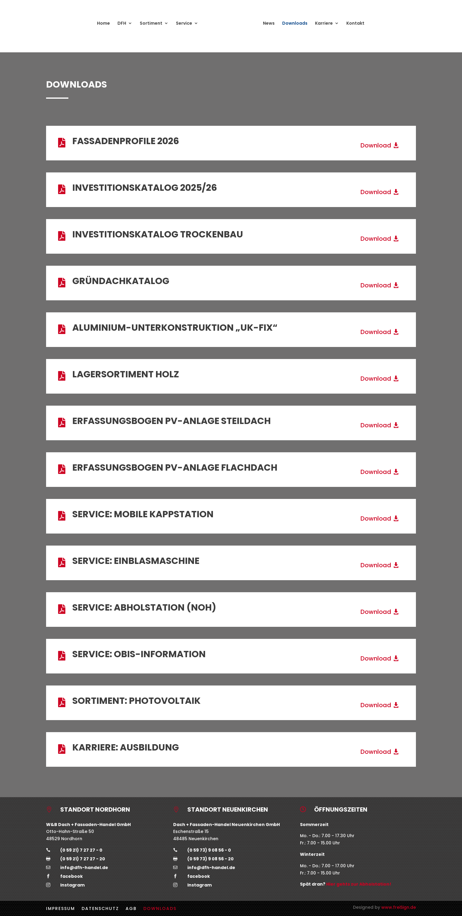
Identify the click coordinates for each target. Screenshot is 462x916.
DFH (121, 23)
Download (376, 145)
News (269, 23)
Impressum (60, 908)
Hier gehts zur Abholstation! (358, 884)
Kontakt (355, 23)
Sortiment (151, 23)
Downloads (294, 23)
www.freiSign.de (398, 907)
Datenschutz (100, 908)
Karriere (324, 23)
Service (184, 23)
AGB (131, 908)
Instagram (72, 885)
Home (103, 23)
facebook (71, 876)
